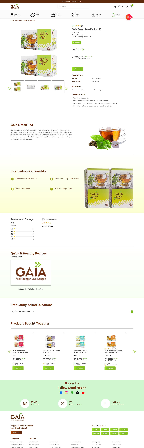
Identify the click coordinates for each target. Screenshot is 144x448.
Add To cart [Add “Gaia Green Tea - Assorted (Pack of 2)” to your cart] (18, 368)
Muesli (123, 429)
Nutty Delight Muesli (76, 442)
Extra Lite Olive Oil (54, 445)
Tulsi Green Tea (74, 445)
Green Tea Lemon (116, 445)
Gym (96, 429)
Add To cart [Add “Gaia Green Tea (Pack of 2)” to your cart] (77, 69)
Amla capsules (116, 442)
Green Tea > (18, 20)
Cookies (114, 433)
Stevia (123, 433)
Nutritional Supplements (17, 442)
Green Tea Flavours (96, 445)
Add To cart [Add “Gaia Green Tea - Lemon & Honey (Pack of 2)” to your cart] (110, 368)
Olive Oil (105, 433)
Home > (13, 20)
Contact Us (16, 432)
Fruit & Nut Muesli (33, 442)
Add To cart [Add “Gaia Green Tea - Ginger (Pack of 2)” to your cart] (48, 368)
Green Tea (114, 429)
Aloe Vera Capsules (34, 445)
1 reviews (115, 349)
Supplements (96, 433)
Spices (105, 429)
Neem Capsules (96, 442)
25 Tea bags (76, 42)
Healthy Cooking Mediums (17, 445)
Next (66, 88)
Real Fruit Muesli (54, 442)
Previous (9, 88)
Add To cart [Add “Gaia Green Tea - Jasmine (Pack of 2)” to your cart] (79, 368)
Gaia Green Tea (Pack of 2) (28, 20)
